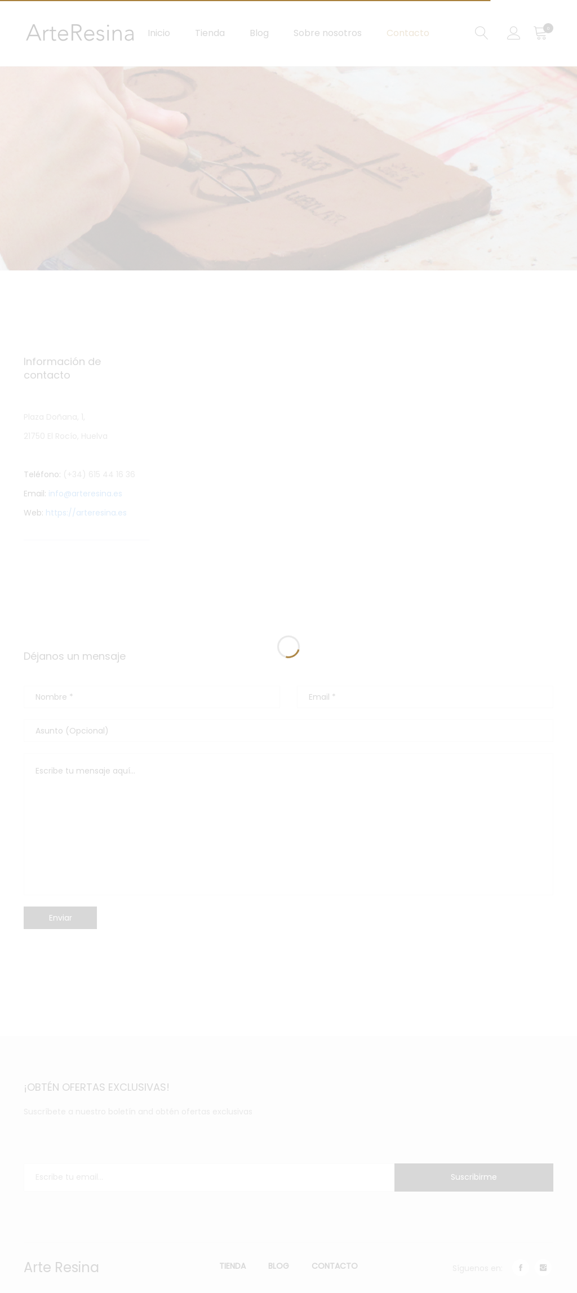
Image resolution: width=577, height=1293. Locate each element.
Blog (259, 32)
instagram (543, 1267)
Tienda (210, 32)
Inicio (159, 32)
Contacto (408, 32)
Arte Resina (61, 1267)
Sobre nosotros (328, 32)
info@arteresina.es (85, 493)
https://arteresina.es (85, 512)
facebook (520, 1267)
